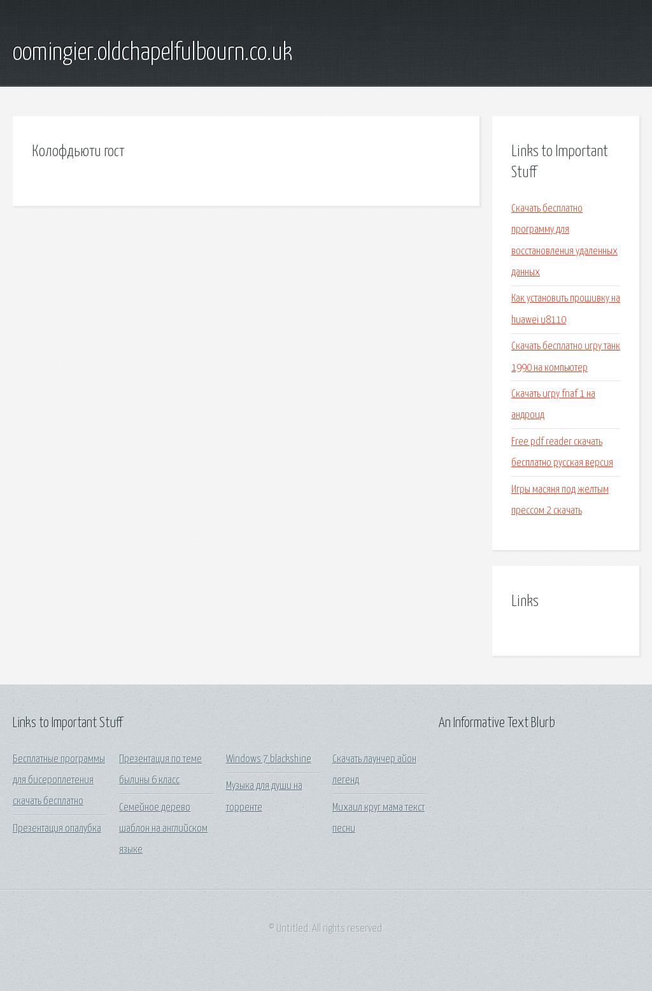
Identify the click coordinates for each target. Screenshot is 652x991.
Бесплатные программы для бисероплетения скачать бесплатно (59, 780)
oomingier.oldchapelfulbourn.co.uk (152, 53)
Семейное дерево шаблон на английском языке (163, 829)
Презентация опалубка (57, 828)
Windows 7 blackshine (268, 759)
